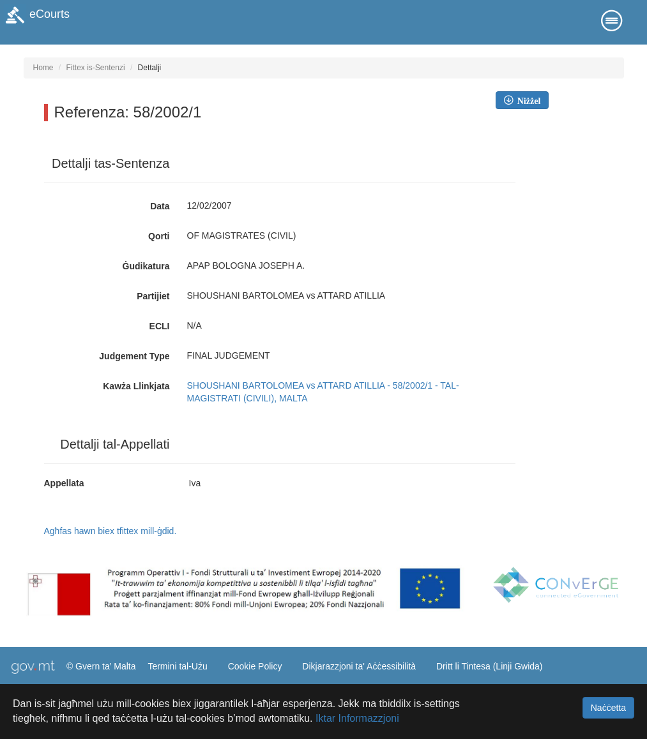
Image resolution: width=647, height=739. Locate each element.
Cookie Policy (255, 666)
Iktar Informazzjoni (357, 718)
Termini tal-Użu (177, 666)
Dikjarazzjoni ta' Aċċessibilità (359, 666)
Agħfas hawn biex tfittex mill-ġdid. (110, 531)
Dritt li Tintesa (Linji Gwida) (489, 666)
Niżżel (527, 100)
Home (43, 67)
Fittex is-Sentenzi (95, 67)
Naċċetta (608, 708)
